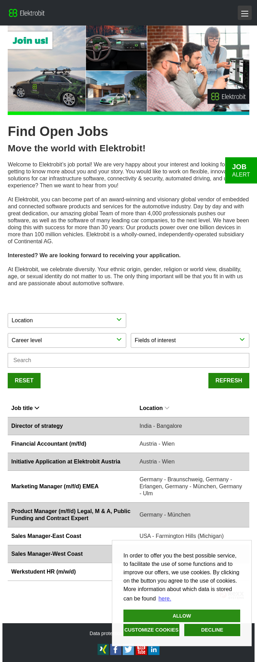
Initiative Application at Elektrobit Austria (65, 462)
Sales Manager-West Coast (47, 554)
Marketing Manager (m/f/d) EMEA (55, 486)
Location (154, 408)
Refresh (228, 380)
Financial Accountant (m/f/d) (48, 444)
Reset (24, 380)
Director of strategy (37, 426)
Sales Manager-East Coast (46, 536)
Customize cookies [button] (151, 630)
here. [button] (164, 599)
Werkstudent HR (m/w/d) (43, 572)
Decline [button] (212, 630)
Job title (25, 408)
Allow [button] (182, 616)
